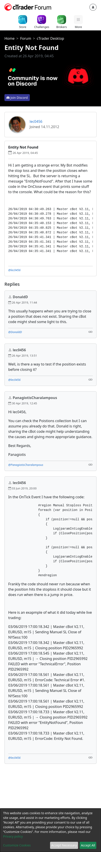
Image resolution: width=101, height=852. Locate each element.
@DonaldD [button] (15, 332)
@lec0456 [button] (14, 270)
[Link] (90, 332)
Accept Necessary (64, 845)
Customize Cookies (17, 845)
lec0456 (36, 121)
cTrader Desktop (50, 38)
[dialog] (50, 830)
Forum (25, 38)
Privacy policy (13, 836)
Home (9, 38)
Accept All (88, 845)
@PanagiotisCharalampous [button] (25, 465)
